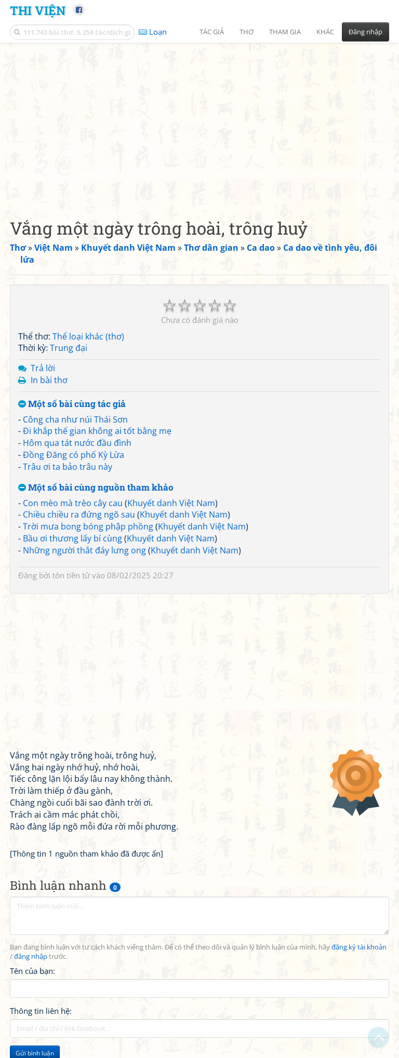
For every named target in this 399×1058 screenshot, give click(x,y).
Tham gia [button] (285, 31)
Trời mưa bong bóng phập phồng (88, 526)
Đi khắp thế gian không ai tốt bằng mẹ (97, 431)
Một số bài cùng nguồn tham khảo (96, 488)
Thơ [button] (247, 31)
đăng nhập (30, 956)
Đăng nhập (365, 31)
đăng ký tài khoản (359, 947)
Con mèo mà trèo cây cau (73, 503)
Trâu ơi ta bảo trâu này (67, 466)
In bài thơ (49, 380)
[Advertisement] (199, 122)
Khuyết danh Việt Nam (171, 503)
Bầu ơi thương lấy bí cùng (72, 538)
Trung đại (68, 348)
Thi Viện (37, 10)
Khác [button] (325, 31)
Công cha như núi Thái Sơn (75, 419)
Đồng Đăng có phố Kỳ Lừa (73, 454)
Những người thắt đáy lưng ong (84, 550)
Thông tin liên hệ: (41, 1011)
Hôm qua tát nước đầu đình (77, 443)
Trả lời (43, 368)
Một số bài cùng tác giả (72, 404)
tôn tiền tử (71, 575)
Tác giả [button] (212, 31)
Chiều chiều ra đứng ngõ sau (79, 514)
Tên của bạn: (32, 971)
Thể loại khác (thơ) (88, 336)
